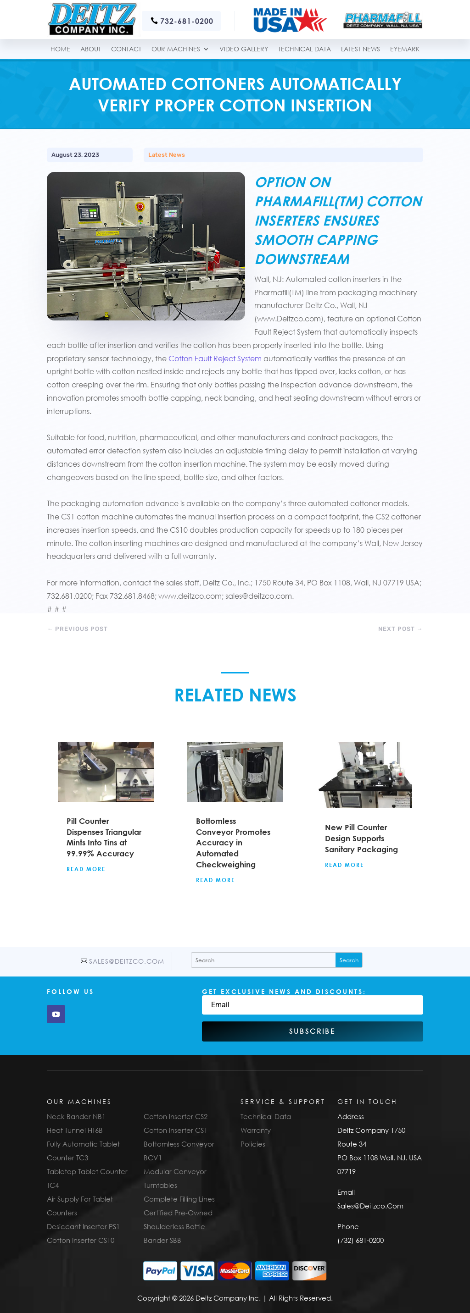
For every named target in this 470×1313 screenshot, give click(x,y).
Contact (126, 49)
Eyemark (405, 49)
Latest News (360, 49)
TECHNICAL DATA (304, 49)
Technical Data (266, 1116)
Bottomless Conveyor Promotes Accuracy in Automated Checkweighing (233, 842)
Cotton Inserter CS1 (175, 1130)
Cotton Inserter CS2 (175, 1116)
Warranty (256, 1130)
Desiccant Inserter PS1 (83, 1226)
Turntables (160, 1185)
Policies (253, 1144)
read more (86, 868)
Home (60, 49)
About (90, 49)
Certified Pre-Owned (178, 1212)
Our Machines (175, 49)
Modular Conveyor (175, 1171)
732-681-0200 (186, 21)
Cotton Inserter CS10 (80, 1240)
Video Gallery (243, 49)
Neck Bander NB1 (76, 1116)
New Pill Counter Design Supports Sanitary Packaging (361, 838)
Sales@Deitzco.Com (126, 961)
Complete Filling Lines (179, 1199)
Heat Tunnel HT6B (75, 1130)
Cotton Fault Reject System (215, 358)
